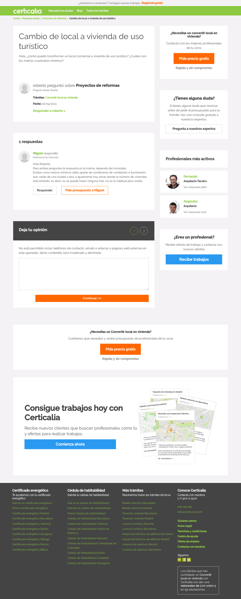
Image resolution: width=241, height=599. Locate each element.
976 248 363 (185, 505)
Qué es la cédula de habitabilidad (88, 501)
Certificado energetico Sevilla (30, 527)
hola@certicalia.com (190, 510)
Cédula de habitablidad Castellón (88, 556)
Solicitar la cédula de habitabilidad (89, 506)
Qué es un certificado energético (32, 501)
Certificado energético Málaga (31, 537)
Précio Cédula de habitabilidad (86, 512)
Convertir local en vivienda (61, 97)
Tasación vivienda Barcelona (139, 512)
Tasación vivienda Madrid (137, 517)
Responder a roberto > (49, 111)
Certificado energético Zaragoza (32, 532)
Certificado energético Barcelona (32, 517)
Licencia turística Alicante (138, 522)
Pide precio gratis (194, 58)
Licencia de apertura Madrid (139, 543)
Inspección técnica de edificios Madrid (145, 537)
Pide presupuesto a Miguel (84, 190)
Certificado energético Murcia (30, 543)
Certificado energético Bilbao (30, 548)
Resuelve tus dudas (61, 10)
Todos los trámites (97, 10)
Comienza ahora (52, 443)
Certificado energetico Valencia (31, 522)
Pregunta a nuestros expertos (193, 129)
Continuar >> (106, 296)
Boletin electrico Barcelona (139, 501)
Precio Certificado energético (30, 506)
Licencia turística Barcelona (139, 527)
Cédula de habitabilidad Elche (86, 551)
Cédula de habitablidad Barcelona (88, 517)
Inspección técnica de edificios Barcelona (147, 532)
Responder (45, 190)
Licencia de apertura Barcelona (141, 548)
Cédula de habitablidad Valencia (87, 522)
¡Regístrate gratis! (152, 3)
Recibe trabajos (194, 260)
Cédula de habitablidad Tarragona (88, 561)
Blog (79, 10)
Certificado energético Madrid (30, 512)
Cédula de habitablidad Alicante (87, 536)
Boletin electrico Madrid (137, 506)
